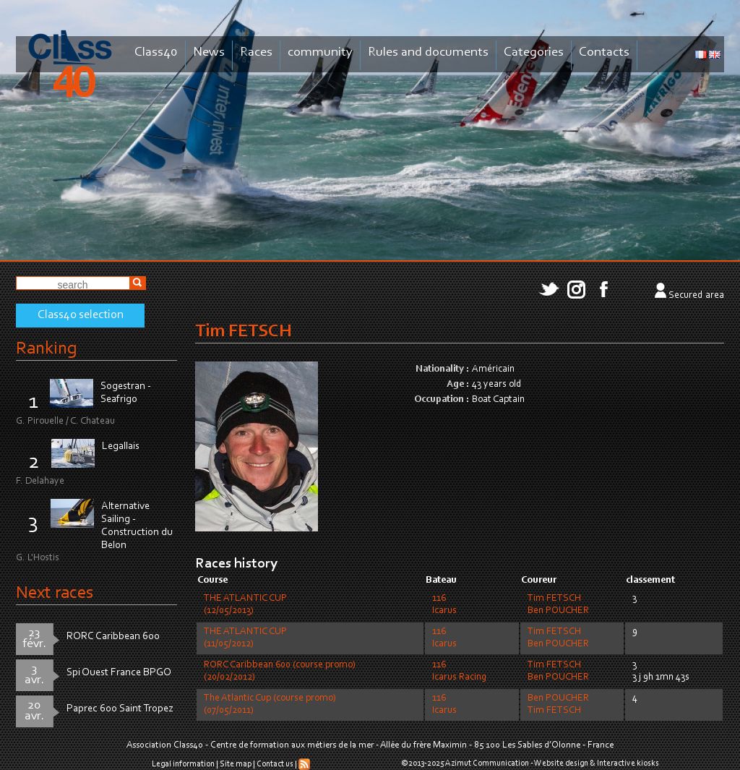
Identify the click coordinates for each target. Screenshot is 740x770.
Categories (534, 52)
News (209, 52)
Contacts (604, 52)
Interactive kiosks (628, 763)
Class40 (156, 52)
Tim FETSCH (554, 599)
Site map (235, 764)
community (320, 52)
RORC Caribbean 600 (113, 636)
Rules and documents (428, 52)
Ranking (46, 349)
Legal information (183, 764)
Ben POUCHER (558, 611)
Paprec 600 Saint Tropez (119, 708)
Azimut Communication (487, 763)
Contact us (275, 764)
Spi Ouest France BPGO (118, 672)
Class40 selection (81, 315)
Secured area (696, 296)
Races (256, 52)
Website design (561, 763)
